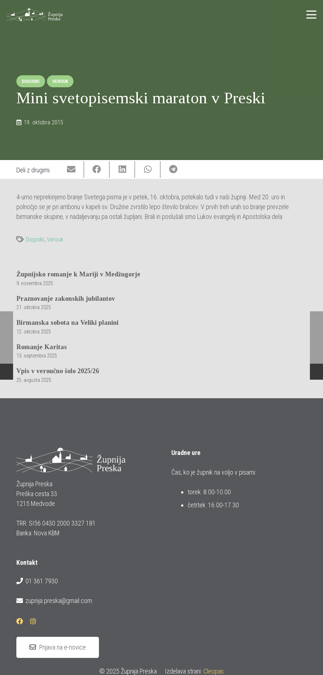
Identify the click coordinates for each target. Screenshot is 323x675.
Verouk (55, 239)
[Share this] (96, 169)
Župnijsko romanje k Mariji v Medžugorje (78, 274)
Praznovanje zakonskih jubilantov (65, 298)
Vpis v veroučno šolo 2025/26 (57, 371)
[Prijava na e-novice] (57, 647)
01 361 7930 (37, 581)
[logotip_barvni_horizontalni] (35, 14)
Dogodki (35, 239)
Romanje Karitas (41, 347)
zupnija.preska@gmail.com (54, 601)
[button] (311, 14)
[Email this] (71, 169)
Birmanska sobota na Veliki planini (67, 322)
